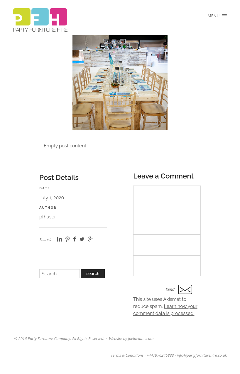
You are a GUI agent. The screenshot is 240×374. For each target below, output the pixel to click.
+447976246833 (160, 355)
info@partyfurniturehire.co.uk (202, 355)
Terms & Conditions (127, 355)
